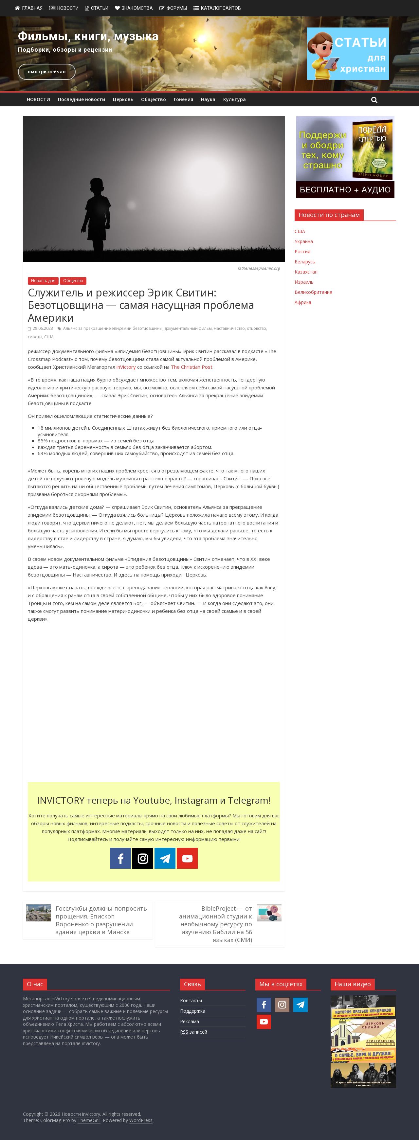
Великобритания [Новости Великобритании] (313, 292)
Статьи (99, 8)
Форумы (177, 8)
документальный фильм (188, 328)
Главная (32, 8)
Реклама (189, 1021)
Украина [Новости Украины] (304, 241)
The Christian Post (191, 367)
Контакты (191, 1000)
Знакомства (137, 8)
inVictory (126, 367)
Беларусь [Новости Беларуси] (305, 261)
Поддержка (192, 1011)
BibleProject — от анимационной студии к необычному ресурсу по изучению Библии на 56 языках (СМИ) (215, 924)
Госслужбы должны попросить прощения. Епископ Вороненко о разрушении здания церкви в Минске (101, 920)
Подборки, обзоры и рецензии (65, 49)
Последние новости (81, 99)
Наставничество (229, 328)
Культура (234, 99)
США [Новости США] (300, 231)
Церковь (123, 99)
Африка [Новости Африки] (303, 302)
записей (193, 1032)
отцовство (256, 328)
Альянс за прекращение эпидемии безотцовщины (112, 328)
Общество (153, 99)
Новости (68, 8)
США (49, 337)
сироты (35, 337)
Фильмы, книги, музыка (88, 36)
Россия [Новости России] (302, 251)
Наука (208, 99)
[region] (209, 53)
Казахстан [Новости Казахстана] (306, 272)
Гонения (183, 99)
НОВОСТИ (38, 99)
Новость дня (43, 280)
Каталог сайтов (221, 8)
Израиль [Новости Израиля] (304, 282)
